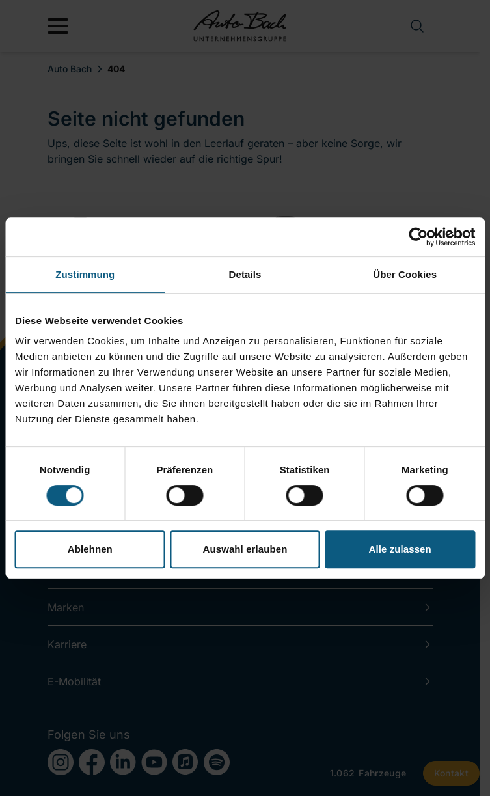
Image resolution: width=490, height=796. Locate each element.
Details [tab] (245, 274)
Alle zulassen (399, 549)
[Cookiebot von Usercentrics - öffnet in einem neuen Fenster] (418, 237)
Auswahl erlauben (245, 549)
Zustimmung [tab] (85, 274)
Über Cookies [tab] (405, 274)
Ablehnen (90, 549)
